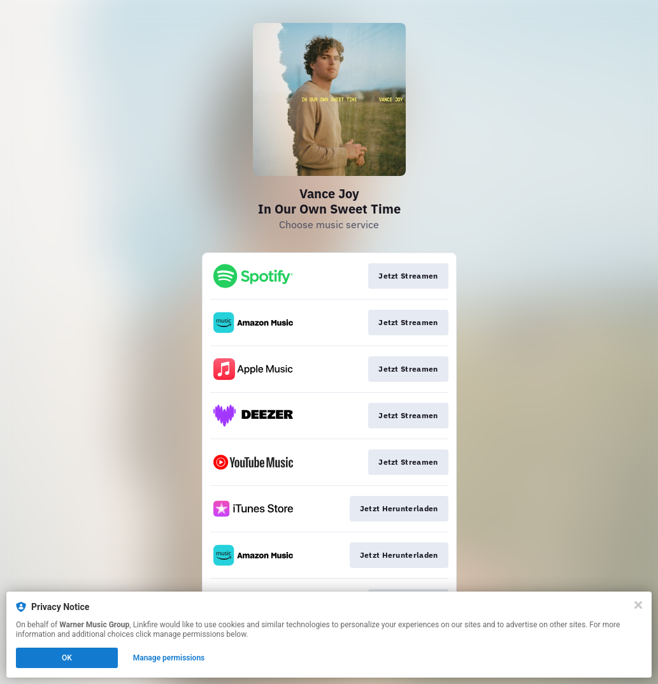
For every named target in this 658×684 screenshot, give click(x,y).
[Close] (638, 605)
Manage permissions (169, 657)
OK (67, 657)
